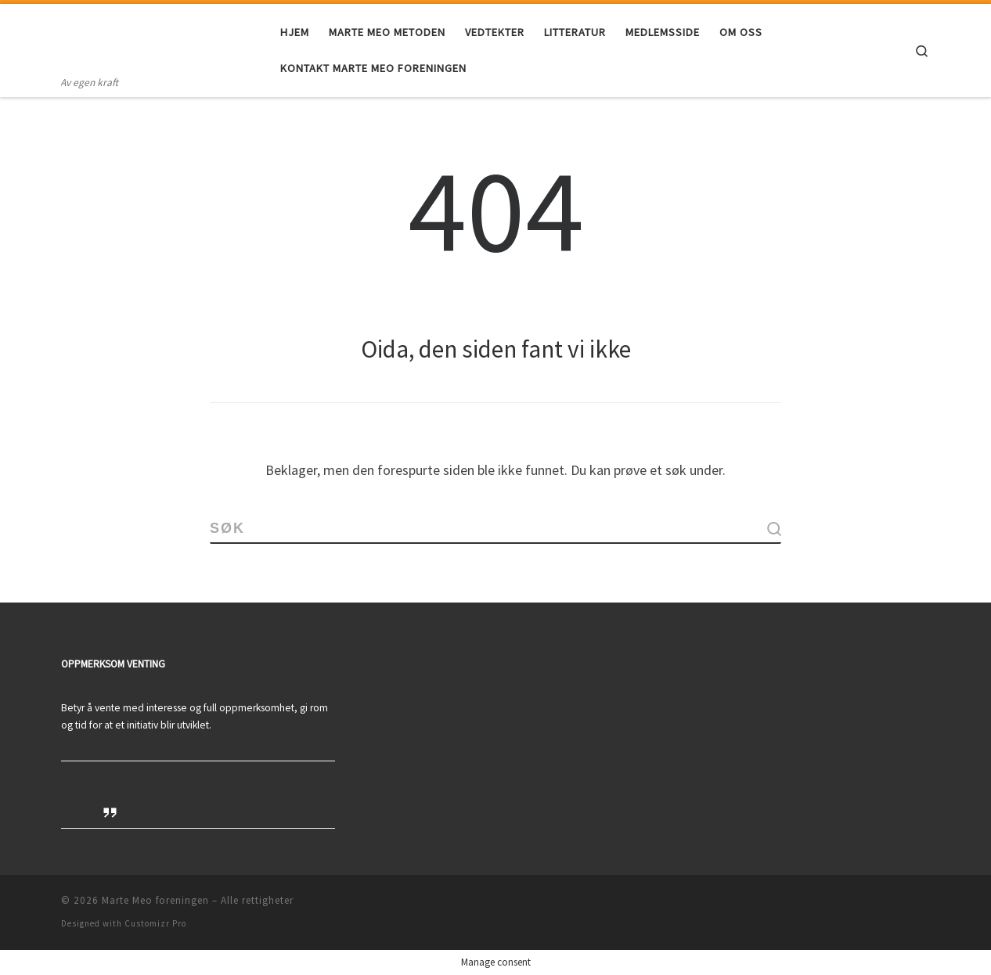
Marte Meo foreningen (155, 900)
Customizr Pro (155, 923)
